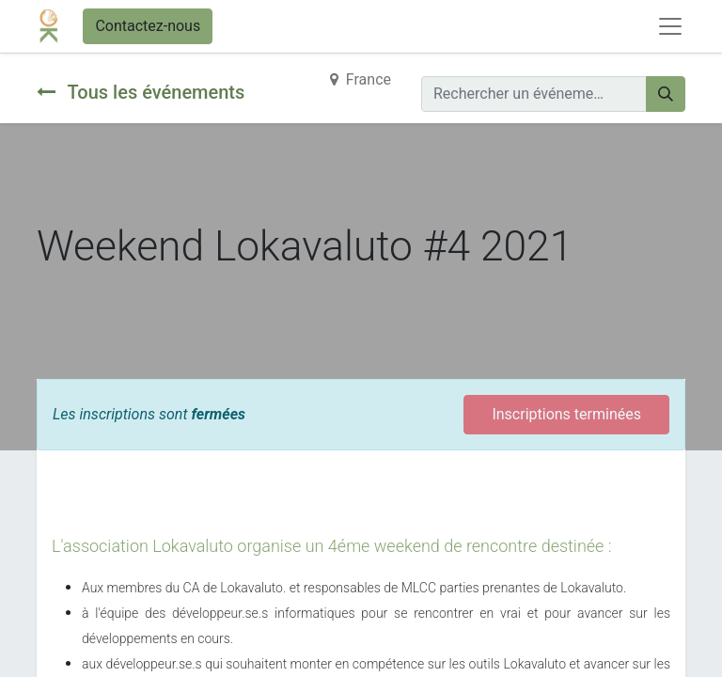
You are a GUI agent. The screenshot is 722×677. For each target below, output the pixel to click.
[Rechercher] (665, 94)
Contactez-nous (147, 26)
